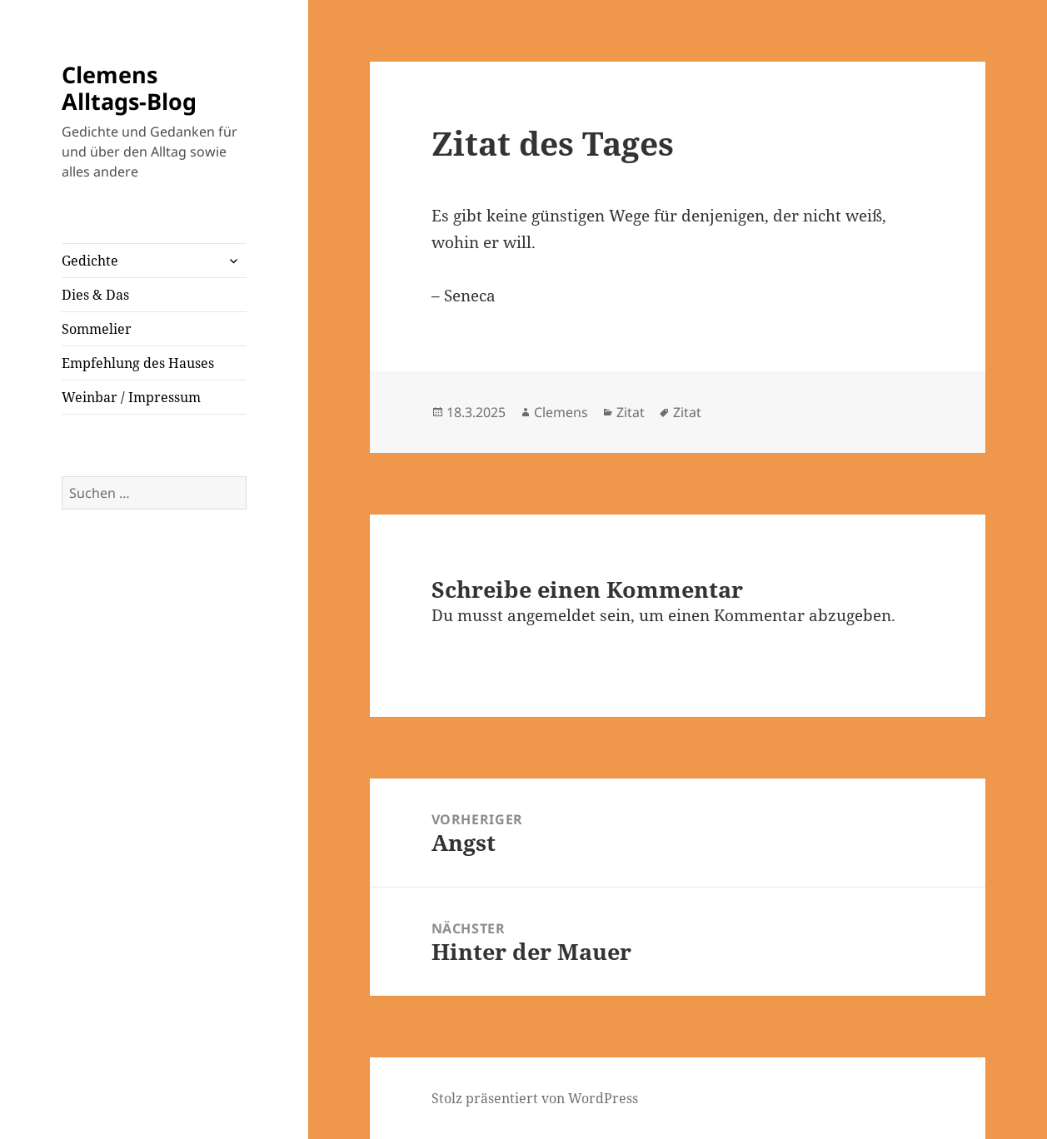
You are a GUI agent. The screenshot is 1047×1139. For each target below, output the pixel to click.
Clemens (561, 412)
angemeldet (551, 615)
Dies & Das (95, 295)
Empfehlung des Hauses (138, 363)
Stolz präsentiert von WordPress (534, 1098)
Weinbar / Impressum (131, 397)
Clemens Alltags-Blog (129, 88)
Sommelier (97, 329)
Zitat (630, 412)
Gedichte (90, 260)
